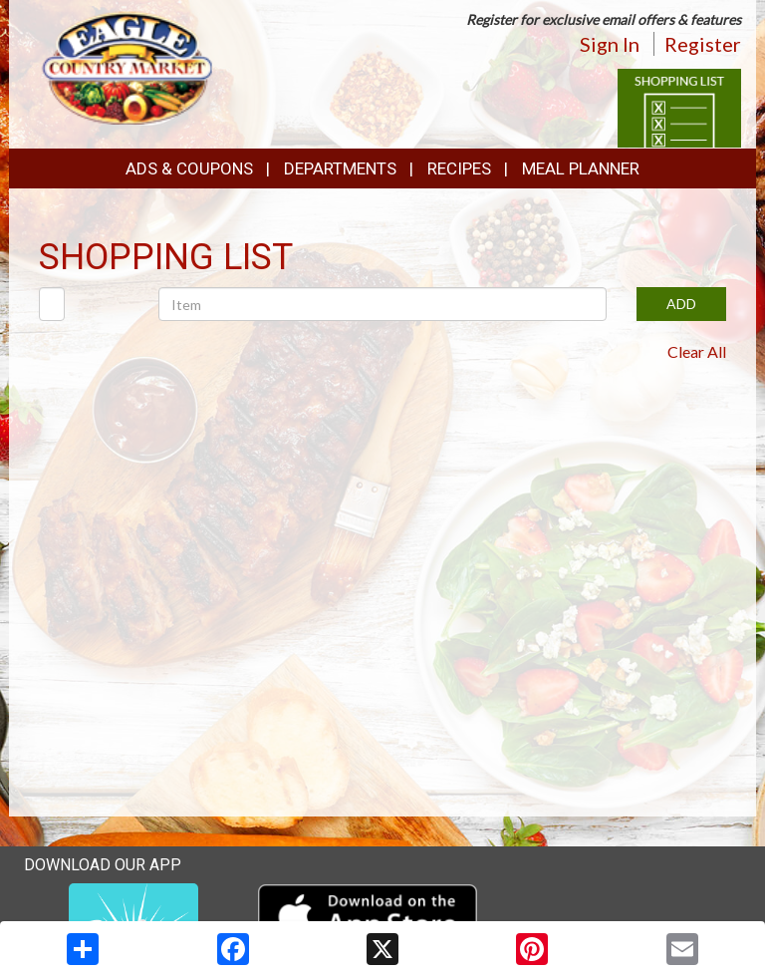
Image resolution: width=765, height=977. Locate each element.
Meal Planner (580, 168)
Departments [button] (340, 168)
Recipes (459, 168)
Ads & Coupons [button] (189, 168)
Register (702, 44)
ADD (681, 303)
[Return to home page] (127, 65)
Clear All (696, 351)
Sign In (609, 44)
